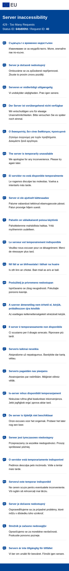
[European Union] (34, 5)
